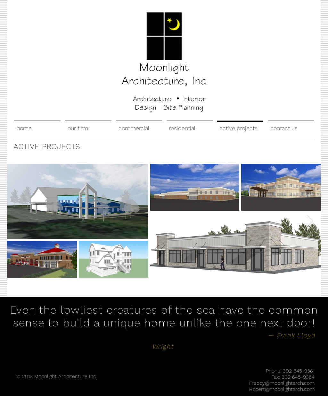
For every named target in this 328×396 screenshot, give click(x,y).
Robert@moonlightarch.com (282, 389)
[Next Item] (310, 221)
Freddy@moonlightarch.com (282, 383)
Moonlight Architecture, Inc (164, 74)
